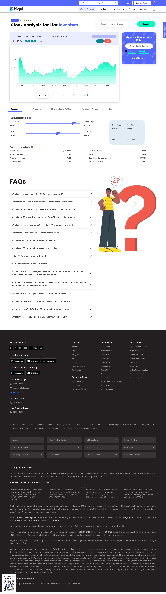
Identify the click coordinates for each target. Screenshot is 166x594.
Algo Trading (135, 351)
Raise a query (19, 392)
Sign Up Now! (139, 58)
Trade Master (107, 351)
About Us (76, 347)
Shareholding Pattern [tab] (61, 109)
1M (53, 95)
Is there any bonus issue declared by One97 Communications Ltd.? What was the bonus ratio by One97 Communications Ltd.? (49, 284)
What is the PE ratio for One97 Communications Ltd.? (36, 232)
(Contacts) (44, 484)
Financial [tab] (37, 109)
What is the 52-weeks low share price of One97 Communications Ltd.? (44, 217)
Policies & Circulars (40, 424)
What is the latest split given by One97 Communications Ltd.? (40, 293)
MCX (30, 522)
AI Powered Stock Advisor (112, 384)
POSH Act (139, 428)
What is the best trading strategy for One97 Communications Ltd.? (43, 301)
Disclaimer (57, 424)
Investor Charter (105, 424)
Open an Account (142, 3)
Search (146, 24)
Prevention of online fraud (119, 428)
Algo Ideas (105, 363)
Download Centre (138, 355)
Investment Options (139, 359)
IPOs (103, 376)
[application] (64, 67)
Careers (75, 363)
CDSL (52, 522)
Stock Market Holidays (140, 376)
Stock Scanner (107, 393)
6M (63, 95)
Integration (77, 355)
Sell (107, 41)
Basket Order (107, 380)
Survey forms (35, 428)
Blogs (74, 351)
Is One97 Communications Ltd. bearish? (30, 263)
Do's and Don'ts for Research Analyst (88, 428)
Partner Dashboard (80, 392)
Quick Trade (106, 355)
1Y (74, 95)
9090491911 (17, 402)
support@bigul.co (21, 388)
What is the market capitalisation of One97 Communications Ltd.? (42, 225)
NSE (18, 522)
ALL (86, 95)
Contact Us (77, 372)
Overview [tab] (14, 109)
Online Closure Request (126, 424)
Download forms (18, 428)
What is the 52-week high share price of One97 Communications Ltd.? (44, 209)
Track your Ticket (73, 424)
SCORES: (87, 533)
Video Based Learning (139, 372)
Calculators (135, 363)
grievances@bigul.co (26, 519)
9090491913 (18, 383)
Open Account (163, 34)
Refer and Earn (78, 383)
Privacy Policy (144, 53)
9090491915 (18, 412)
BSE (41, 522)
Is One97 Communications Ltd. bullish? (30, 256)
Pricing (132, 9)
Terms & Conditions (20, 424)
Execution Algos (108, 368)
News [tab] (111, 109)
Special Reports (137, 380)
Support (143, 9)
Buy (100, 41)
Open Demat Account (140, 347)
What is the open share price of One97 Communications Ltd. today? (43, 201)
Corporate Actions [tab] (90, 109)
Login (128, 3)
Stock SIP (105, 372)
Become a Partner (80, 387)
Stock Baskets (107, 389)
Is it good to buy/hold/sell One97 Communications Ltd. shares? (41, 309)
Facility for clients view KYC (57, 428)
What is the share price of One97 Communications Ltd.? (38, 194)
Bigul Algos (105, 347)
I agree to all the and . (139, 52)
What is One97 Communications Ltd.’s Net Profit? (34, 248)
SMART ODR (89, 424)
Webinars (134, 368)
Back (15, 20)
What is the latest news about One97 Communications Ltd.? (40, 317)
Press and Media (79, 368)
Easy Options (107, 359)
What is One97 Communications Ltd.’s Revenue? (34, 240)
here (23, 522)
